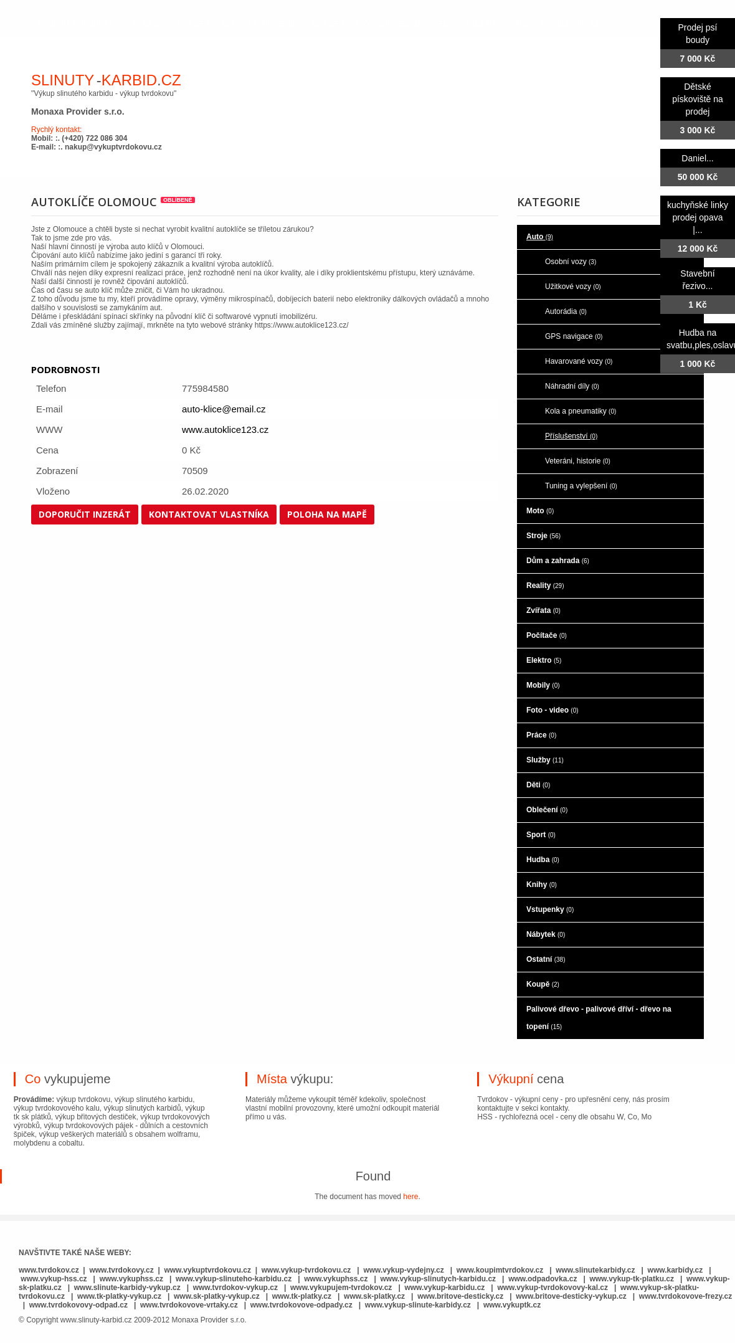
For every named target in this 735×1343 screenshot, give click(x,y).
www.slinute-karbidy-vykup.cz (127, 1287)
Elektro (543, 660)
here (410, 1196)
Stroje (543, 535)
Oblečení (546, 809)
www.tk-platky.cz (301, 1296)
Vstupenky (550, 909)
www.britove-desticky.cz (460, 1296)
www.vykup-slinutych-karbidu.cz (438, 1278)
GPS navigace (573, 336)
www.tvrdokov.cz (49, 1270)
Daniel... (697, 158)
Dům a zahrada (557, 560)
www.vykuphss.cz (131, 1278)
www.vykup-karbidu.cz (445, 1287)
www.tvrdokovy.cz (121, 1270)
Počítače (546, 635)
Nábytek (545, 934)
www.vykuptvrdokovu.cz (207, 1270)
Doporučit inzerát (85, 514)
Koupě (542, 984)
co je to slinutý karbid (236, 24)
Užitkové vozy (573, 286)
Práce (541, 735)
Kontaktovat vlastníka (209, 514)
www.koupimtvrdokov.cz (500, 1270)
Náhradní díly (572, 386)
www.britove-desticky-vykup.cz (571, 1296)
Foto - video (552, 710)
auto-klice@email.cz (223, 409)
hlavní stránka (75, 24)
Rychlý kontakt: (56, 129)
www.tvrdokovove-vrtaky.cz (189, 1305)
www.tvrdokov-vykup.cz (236, 1287)
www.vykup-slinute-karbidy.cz (418, 1305)
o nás (145, 24)
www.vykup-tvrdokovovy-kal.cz (553, 1287)
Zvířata (543, 610)
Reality (545, 585)
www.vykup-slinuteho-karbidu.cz (234, 1278)
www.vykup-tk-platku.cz (631, 1278)
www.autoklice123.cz (225, 429)
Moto (540, 510)
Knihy (541, 884)
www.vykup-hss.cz (54, 1278)
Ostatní (545, 959)
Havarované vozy (578, 361)
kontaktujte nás (557, 24)
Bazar (482, 24)
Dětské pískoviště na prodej (697, 99)
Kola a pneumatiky (580, 411)
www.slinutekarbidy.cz (595, 1270)
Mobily (543, 685)
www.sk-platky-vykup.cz (217, 1296)
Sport (541, 834)
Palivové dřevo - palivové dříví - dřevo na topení (598, 1018)
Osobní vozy (570, 261)
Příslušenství (571, 436)
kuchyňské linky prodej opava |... (697, 217)
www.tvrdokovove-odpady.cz (301, 1305)
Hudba (542, 859)
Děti (538, 785)
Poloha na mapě (327, 514)
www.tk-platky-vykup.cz (119, 1296)
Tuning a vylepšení (581, 486)
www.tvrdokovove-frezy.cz (685, 1296)
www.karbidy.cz (675, 1270)
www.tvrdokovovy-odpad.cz (78, 1305)
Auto (539, 236)
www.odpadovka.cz (542, 1278)
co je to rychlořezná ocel (381, 24)
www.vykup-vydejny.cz (403, 1270)
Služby (545, 760)
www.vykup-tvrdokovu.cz (306, 1270)
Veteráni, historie (577, 461)
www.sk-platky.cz (374, 1296)
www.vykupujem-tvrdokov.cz (342, 1287)
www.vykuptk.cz (512, 1305)
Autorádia (566, 311)
